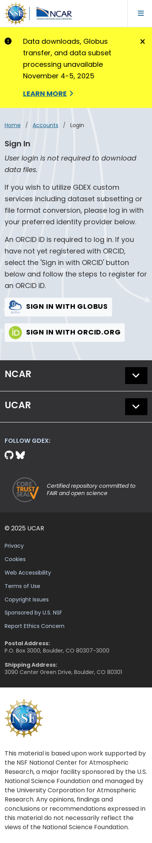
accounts (45, 125)
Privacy (14, 546)
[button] (136, 375)
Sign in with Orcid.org (65, 332)
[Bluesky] (20, 455)
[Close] (141, 42)
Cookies (15, 559)
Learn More (45, 93)
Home (13, 125)
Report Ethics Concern (34, 626)
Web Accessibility (28, 572)
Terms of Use (22, 586)
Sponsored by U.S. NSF (33, 612)
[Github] (10, 455)
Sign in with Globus (58, 306)
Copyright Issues (27, 599)
